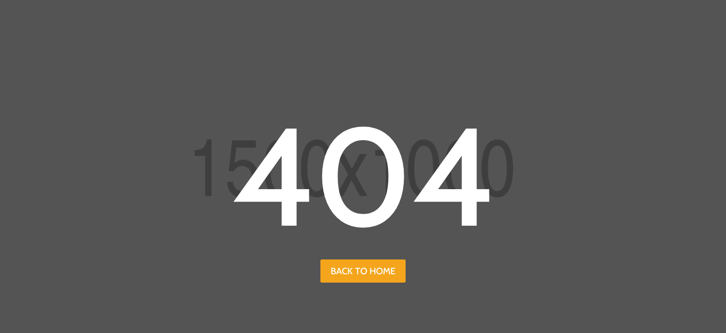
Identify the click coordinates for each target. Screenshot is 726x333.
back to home (363, 271)
